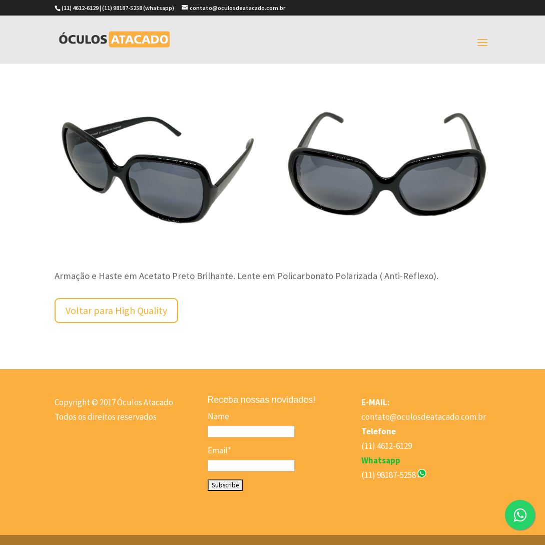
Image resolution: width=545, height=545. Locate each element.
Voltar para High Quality (116, 310)
